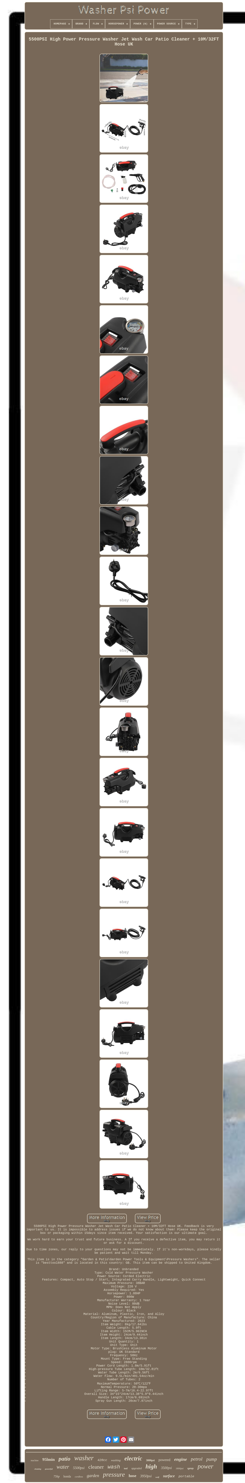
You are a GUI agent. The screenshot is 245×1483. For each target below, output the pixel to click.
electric (133, 1458)
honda (67, 1476)
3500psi (166, 1468)
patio (64, 1458)
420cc (102, 1460)
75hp (56, 1476)
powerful (49, 1469)
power (205, 1466)
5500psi (78, 1468)
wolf (157, 1477)
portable (186, 1476)
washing (116, 1460)
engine (180, 1459)
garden (93, 1475)
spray (190, 1468)
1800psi (180, 1468)
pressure (114, 1474)
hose (132, 1475)
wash (114, 1467)
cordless (79, 1476)
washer (84, 1458)
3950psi (146, 1476)
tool (125, 1468)
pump (211, 1459)
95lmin (48, 1459)
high (151, 1466)
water (62, 1467)
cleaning (37, 1469)
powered (164, 1460)
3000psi (150, 1460)
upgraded (136, 1468)
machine (35, 1460)
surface (169, 1476)
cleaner (96, 1467)
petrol (197, 1459)
